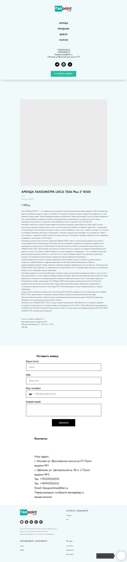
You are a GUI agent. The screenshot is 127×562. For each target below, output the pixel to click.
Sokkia (22, 550)
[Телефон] (70, 64)
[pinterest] (41, 522)
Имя (28, 375)
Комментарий (33, 402)
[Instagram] (22, 522)
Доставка (69, 554)
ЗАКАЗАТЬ (64, 423)
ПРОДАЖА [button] (63, 28)
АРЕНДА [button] (63, 23)
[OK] (26, 522)
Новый (68, 515)
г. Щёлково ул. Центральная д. (53, 470)
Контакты (69, 546)
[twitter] (36, 522)
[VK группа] (63, 64)
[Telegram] (57, 64)
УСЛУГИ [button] (63, 40)
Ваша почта (32, 361)
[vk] (31, 522)
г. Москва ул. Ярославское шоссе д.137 (59, 461)
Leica (22, 546)
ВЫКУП (64, 34)
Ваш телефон (33, 388)
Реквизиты (70, 550)
